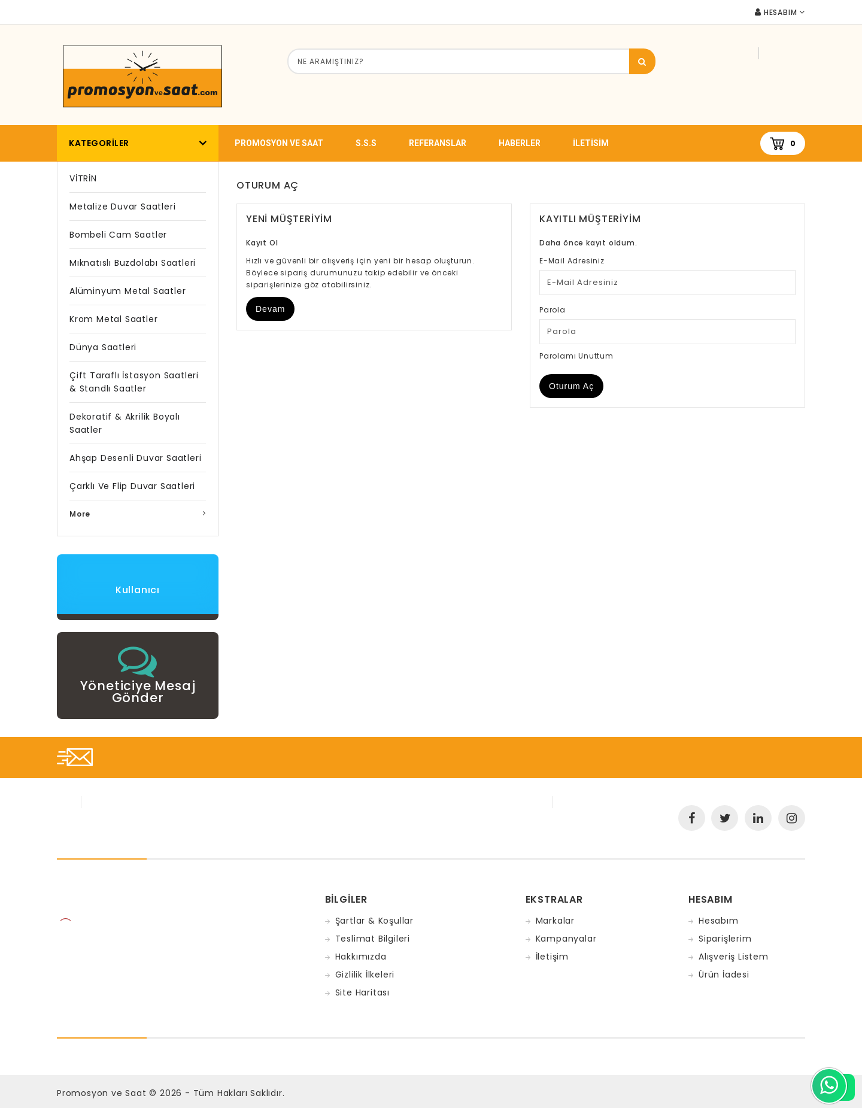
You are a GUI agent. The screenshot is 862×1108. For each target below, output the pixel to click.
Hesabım (719, 921)
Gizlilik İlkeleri (365, 974)
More (79, 514)
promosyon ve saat (279, 143)
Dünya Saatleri (102, 347)
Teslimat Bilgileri (372, 939)
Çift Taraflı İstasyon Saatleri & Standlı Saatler (134, 381)
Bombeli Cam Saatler (118, 235)
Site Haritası (362, 992)
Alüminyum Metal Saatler (127, 291)
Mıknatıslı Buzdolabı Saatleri (132, 263)
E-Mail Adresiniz (572, 261)
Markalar (555, 921)
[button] (138, 672)
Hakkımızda (361, 957)
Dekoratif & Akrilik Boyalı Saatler (124, 423)
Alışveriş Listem (734, 957)
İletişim (552, 957)
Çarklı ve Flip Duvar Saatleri (132, 486)
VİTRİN (83, 178)
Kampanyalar (566, 939)
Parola (552, 310)
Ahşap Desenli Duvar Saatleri (135, 458)
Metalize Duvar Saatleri (122, 207)
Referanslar (437, 143)
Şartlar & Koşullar (374, 921)
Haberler (520, 143)
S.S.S (366, 143)
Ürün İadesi (724, 974)
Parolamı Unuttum (576, 356)
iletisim (591, 143)
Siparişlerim (725, 939)
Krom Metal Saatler (113, 319)
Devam (270, 309)
